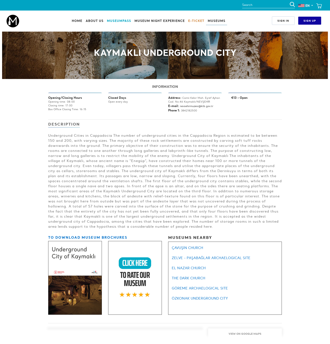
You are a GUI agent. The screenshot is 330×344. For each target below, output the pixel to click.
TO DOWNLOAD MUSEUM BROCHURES (87, 237)
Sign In (283, 20)
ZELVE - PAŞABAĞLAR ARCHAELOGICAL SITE (211, 258)
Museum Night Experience (159, 21)
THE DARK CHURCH (188, 278)
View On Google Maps (245, 333)
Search (247, 5)
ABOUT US (95, 21)
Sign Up (309, 20)
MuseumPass (119, 21)
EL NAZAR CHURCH (189, 268)
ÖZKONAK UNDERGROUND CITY (200, 298)
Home (77, 21)
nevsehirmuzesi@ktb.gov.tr (196, 106)
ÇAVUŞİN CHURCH (187, 248)
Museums (216, 21)
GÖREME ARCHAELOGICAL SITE (200, 288)
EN (304, 6)
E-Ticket (196, 21)
